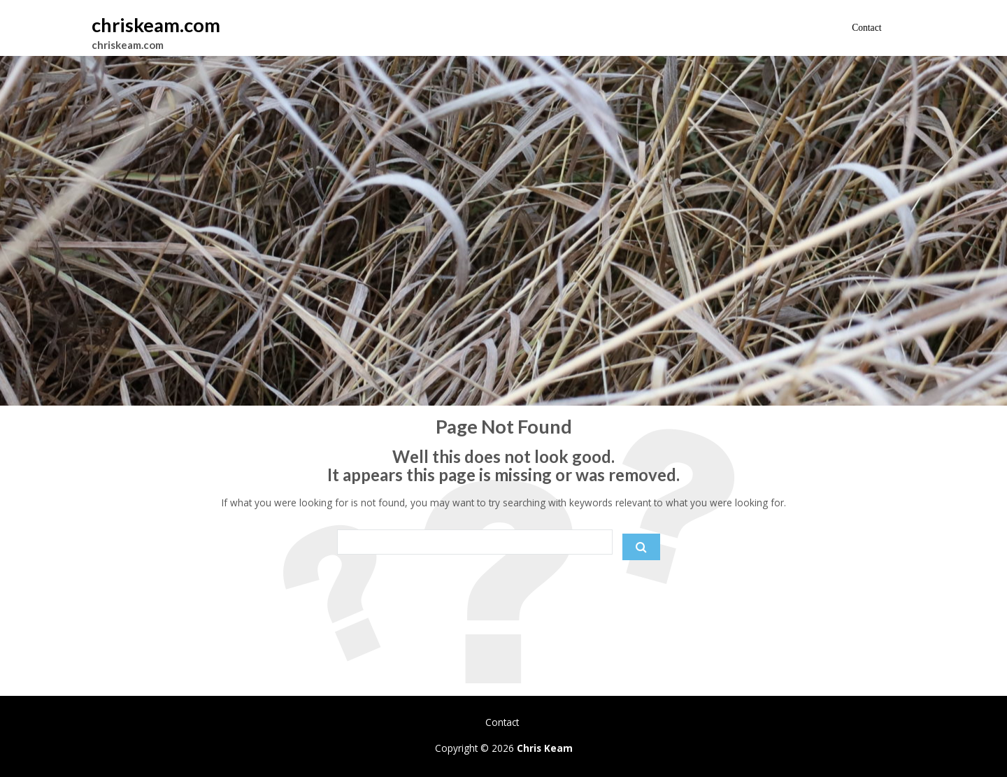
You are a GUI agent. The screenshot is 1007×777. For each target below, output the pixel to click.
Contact (866, 27)
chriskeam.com (156, 24)
